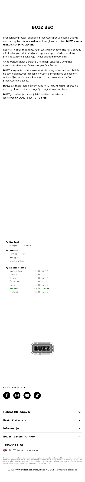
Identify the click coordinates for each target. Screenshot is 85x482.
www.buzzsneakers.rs (26, 469)
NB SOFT (51, 469)
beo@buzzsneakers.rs (22, 245)
